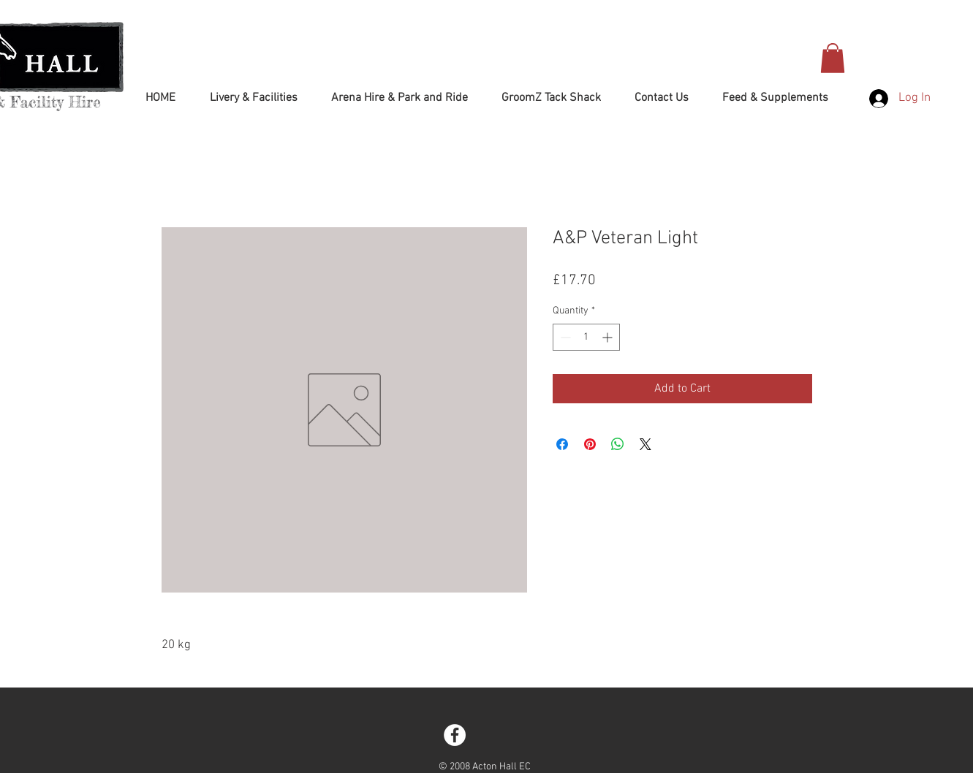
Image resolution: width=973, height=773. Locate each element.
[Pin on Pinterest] (590, 444)
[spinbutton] (586, 337)
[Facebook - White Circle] (455, 735)
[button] (832, 58)
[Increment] (608, 337)
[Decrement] (564, 337)
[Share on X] (645, 444)
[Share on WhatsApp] (617, 444)
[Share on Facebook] (562, 444)
